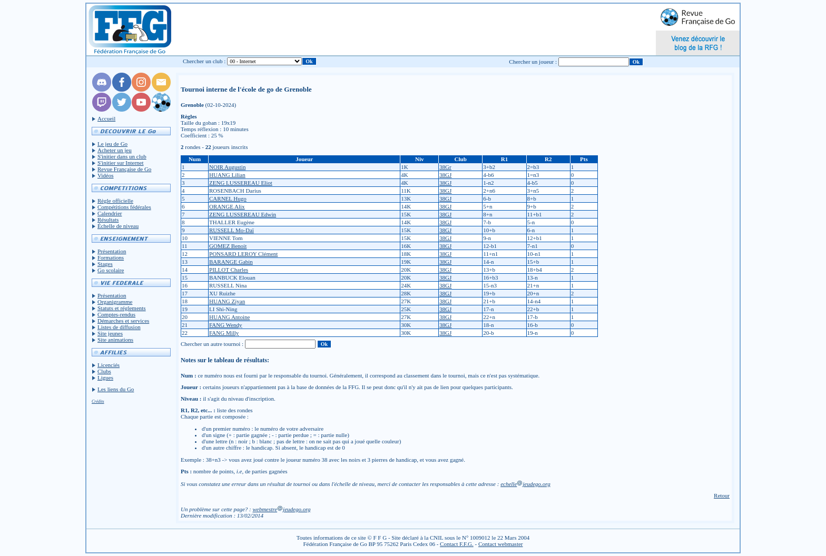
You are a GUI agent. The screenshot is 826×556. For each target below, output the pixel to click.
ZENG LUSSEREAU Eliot (240, 183)
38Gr (445, 167)
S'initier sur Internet (120, 163)
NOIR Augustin (227, 167)
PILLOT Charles (228, 269)
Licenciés (108, 365)
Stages (105, 264)
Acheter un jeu (114, 150)
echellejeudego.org (525, 484)
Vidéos (105, 175)
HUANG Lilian (227, 175)
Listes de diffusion (119, 327)
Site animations (115, 339)
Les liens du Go (115, 389)
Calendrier (109, 213)
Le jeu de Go (112, 144)
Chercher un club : (204, 61)
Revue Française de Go (124, 169)
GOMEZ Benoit (228, 246)
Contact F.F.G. (457, 544)
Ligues (105, 377)
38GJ (445, 175)
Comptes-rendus (116, 314)
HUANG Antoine (229, 317)
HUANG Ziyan (227, 301)
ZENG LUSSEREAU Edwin (242, 214)
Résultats (108, 219)
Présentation (111, 251)
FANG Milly (224, 333)
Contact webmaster (500, 544)
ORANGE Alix (227, 206)
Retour (722, 495)
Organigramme (114, 302)
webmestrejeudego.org (281, 509)
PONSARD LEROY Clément (243, 254)
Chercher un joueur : (533, 61)
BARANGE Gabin (231, 262)
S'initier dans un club (121, 156)
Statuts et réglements (121, 308)
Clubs (104, 371)
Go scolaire (110, 270)
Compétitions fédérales (124, 207)
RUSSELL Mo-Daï (231, 230)
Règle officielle (115, 200)
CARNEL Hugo (228, 198)
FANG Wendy (225, 325)
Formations (110, 257)
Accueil (106, 118)
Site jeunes (110, 333)
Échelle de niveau (118, 226)
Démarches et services (123, 320)
